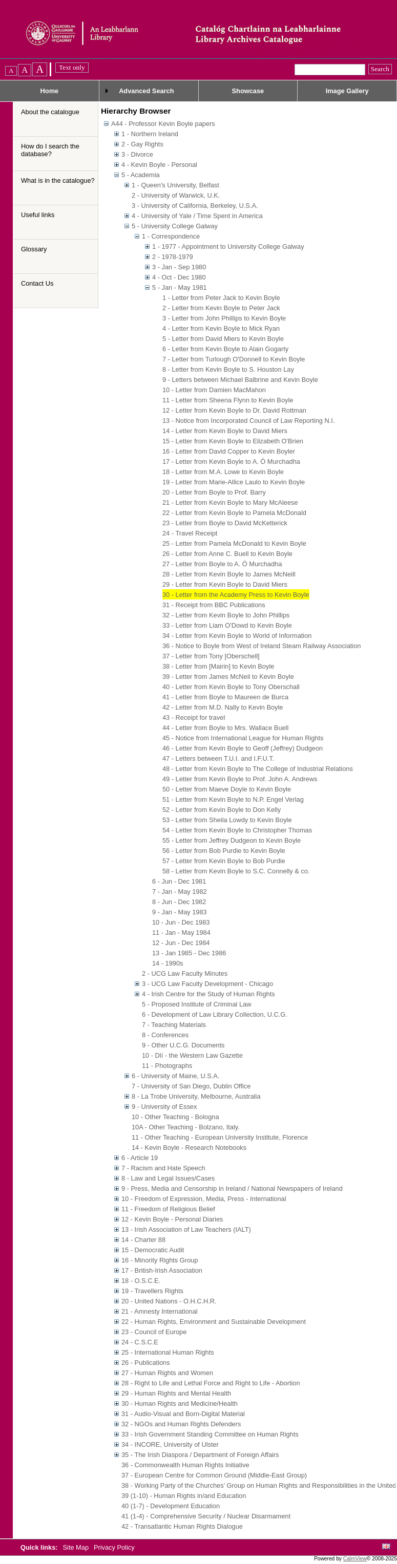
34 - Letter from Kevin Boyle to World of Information (236, 635)
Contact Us (37, 283)
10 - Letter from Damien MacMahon (214, 390)
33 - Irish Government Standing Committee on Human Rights (210, 1434)
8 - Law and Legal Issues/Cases (168, 1178)
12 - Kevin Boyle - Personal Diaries (172, 1219)
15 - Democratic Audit (152, 1250)
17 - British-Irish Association (161, 1270)
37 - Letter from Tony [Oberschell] (211, 656)
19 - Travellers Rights (152, 1291)
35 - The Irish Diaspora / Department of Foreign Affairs (200, 1455)
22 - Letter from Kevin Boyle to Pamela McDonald (234, 513)
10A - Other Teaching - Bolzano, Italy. (186, 1127)
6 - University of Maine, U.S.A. (175, 1076)
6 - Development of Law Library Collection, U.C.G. (214, 1014)
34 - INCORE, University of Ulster (170, 1444)
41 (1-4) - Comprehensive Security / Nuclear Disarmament (205, 1516)
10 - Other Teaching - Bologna (175, 1117)
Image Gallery (347, 91)
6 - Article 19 (139, 1158)
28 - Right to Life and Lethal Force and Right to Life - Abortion (210, 1383)
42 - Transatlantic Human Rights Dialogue (182, 1526)
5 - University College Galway (175, 226)
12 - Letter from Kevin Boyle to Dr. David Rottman (234, 410)
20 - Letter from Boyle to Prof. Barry (214, 492)
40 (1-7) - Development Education (170, 1506)
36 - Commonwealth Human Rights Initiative (185, 1465)
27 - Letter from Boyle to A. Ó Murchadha (222, 564)
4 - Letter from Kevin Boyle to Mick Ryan (221, 328)
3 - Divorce (137, 154)
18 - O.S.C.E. (140, 1280)
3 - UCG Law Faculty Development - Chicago (207, 984)
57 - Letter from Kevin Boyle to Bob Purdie (223, 861)
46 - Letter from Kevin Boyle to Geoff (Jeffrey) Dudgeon (242, 748)
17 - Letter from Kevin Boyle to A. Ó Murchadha (231, 461)
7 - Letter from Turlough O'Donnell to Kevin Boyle (233, 359)
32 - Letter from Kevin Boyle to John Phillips (225, 615)
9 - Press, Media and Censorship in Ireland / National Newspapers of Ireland (232, 1188)
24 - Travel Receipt (189, 533)
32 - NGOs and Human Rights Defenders (181, 1424)
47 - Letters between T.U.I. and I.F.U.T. (218, 758)
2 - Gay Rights (142, 144)
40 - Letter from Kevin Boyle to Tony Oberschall (231, 687)
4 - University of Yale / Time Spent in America (197, 216)
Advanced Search (146, 91)
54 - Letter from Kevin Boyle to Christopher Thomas (237, 830)
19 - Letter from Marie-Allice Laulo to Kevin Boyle (233, 482)
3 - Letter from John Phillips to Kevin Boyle (224, 318)
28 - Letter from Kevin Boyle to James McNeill (229, 574)
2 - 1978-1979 (172, 257)
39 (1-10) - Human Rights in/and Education (183, 1495)
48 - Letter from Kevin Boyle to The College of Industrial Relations (257, 769)
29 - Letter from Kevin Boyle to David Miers (224, 584)
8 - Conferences (165, 1035)
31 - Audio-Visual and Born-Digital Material (183, 1414)
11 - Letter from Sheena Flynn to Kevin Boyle (227, 400)
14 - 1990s (167, 963)
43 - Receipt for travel (193, 717)
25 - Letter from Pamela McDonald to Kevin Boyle (234, 543)
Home (49, 91)
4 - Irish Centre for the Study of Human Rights (208, 994)
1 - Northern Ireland (149, 134)
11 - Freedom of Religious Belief (168, 1209)
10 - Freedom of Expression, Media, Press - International (203, 1199)
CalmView (355, 1558)
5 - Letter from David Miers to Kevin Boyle (223, 338)
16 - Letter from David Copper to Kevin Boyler (228, 451)
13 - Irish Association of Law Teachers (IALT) (186, 1229)
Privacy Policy (114, 1547)
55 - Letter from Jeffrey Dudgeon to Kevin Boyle (231, 840)
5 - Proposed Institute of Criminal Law (196, 1004)
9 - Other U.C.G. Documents (183, 1045)
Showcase (248, 91)
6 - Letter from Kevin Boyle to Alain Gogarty (225, 349)
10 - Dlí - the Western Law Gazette (192, 1055)
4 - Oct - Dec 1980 (179, 277)
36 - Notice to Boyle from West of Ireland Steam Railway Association (261, 646)
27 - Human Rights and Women (167, 1373)
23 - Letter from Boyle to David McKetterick (224, 523)
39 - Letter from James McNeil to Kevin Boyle (228, 676)
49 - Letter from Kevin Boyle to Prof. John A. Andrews (239, 779)
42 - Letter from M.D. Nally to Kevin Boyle (222, 707)
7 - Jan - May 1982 (179, 891)
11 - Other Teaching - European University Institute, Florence (220, 1137)
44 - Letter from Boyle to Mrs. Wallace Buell (225, 728)
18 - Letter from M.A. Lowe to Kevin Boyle (223, 472)
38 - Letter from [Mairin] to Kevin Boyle (218, 666)
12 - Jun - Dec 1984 (181, 943)
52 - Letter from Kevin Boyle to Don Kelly (221, 809)
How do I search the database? (50, 150)
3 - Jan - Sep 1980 (179, 267)
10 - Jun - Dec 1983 (181, 922)
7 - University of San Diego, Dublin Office (191, 1086)
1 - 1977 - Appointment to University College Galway (228, 246)
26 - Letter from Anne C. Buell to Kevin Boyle (227, 554)
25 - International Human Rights (167, 1352)
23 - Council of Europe (153, 1332)
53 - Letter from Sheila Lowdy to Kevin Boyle (227, 820)
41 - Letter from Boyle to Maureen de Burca (225, 697)
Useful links (37, 215)
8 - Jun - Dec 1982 (179, 902)
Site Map (77, 1547)
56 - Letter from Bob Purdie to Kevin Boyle (223, 850)
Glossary (34, 249)
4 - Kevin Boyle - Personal (159, 164)
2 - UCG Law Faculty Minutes (184, 973)
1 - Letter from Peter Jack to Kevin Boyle (221, 298)
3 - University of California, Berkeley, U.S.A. (195, 205)
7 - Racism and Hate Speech (163, 1168)
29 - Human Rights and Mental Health (176, 1393)
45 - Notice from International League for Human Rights (242, 738)
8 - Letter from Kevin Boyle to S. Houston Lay (228, 369)
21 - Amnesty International (159, 1311)
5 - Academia (140, 175)
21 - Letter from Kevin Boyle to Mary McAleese (230, 502)
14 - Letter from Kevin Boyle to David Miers (224, 431)
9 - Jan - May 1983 (179, 912)
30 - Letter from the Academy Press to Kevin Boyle (235, 594)
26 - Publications (145, 1362)
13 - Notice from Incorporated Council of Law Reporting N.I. (248, 420)
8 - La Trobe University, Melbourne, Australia (196, 1096)
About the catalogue (50, 112)
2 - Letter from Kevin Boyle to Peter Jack (221, 308)
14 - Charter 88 (143, 1240)
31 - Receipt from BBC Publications (213, 605)
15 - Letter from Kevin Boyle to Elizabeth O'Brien (232, 441)
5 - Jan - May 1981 (179, 287)
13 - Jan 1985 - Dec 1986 (189, 953)
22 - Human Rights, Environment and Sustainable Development (213, 1321)
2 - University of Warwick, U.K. (176, 195)
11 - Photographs (167, 1065)
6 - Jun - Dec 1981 (179, 881)
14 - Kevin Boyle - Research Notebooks (189, 1147)
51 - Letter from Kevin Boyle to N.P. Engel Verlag (233, 799)
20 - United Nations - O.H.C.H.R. (169, 1301)
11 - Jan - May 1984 (181, 932)
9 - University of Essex (164, 1106)
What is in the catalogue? (58, 180)
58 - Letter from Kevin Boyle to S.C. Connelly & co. (235, 871)
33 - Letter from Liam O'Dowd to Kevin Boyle (227, 625)
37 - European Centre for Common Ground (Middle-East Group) (214, 1475)
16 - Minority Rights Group (159, 1260)
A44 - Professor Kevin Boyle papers (163, 123)
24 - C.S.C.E (139, 1342)
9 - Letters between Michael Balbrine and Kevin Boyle (240, 379)
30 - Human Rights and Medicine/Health (179, 1403)
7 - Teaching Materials (174, 1025)
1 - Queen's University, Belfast (175, 185)
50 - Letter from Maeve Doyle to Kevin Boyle (226, 789)
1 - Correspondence (171, 236)
